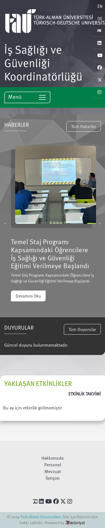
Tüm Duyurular (82, 329)
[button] (5, 223)
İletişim (53, 478)
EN (99, 6)
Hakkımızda (52, 458)
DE (99, 18)
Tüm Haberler (83, 126)
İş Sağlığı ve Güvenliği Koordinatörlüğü (43, 62)
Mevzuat (53, 471)
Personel (52, 464)
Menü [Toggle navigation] (27, 97)
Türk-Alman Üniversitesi (40, 517)
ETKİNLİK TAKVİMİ (84, 393)
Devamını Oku (28, 296)
